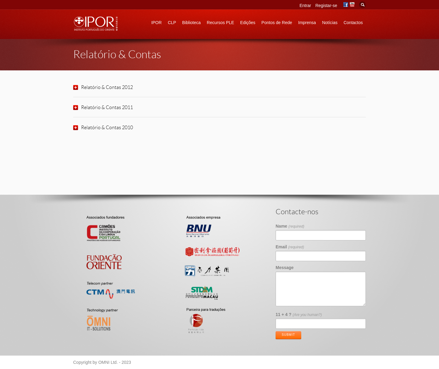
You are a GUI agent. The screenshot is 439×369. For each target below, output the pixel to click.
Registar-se (326, 5)
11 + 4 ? (299, 314)
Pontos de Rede (277, 22)
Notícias (329, 22)
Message (285, 267)
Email (290, 246)
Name (290, 226)
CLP (172, 22)
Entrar (305, 5)
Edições (247, 22)
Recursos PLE (220, 22)
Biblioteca (191, 22)
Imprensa (307, 22)
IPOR (156, 22)
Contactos (353, 22)
